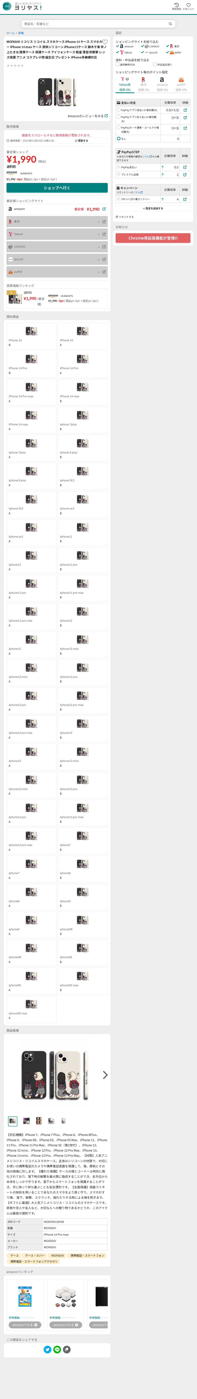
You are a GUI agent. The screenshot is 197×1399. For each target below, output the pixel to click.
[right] (105, 1075)
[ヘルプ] (163, 167)
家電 (21, 33)
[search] (171, 24)
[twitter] (47, 1350)
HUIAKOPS (26, 173)
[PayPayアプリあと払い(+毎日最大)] (185, 117)
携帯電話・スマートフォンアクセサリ (34, 1261)
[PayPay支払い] (185, 167)
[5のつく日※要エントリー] (185, 199)
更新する (81, 140)
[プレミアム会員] (185, 174)
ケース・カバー (35, 1255)
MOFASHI (57, 1255)
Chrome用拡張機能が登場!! (153, 238)
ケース (14, 1255)
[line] (57, 1350)
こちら (147, 156)
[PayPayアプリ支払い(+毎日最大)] (185, 110)
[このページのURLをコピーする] (67, 1349)
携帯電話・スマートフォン (87, 1255)
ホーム (11, 33)
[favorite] (105, 42)
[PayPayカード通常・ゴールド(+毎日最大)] (185, 128)
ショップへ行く (57, 187)
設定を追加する (153, 208)
